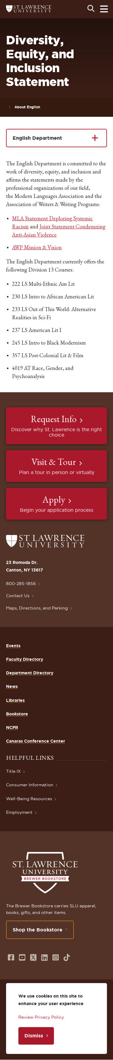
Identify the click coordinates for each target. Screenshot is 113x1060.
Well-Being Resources (29, 798)
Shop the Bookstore (37, 929)
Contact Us (18, 595)
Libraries (15, 700)
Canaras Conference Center (35, 741)
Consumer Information (29, 784)
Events (13, 645)
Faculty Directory (24, 659)
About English (27, 107)
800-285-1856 (21, 583)
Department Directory (29, 672)
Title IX (13, 771)
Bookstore (17, 713)
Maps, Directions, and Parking (37, 608)
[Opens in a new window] (11, 957)
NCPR (12, 727)
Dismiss (33, 1035)
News (12, 686)
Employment (19, 812)
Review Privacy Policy (41, 1017)
